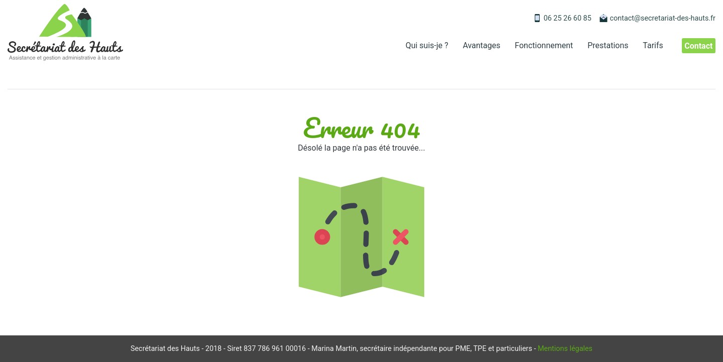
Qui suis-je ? (427, 45)
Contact (698, 45)
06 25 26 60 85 (567, 18)
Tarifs (653, 45)
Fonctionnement (544, 45)
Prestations (607, 45)
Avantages (482, 45)
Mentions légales (565, 348)
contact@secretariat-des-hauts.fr (662, 18)
